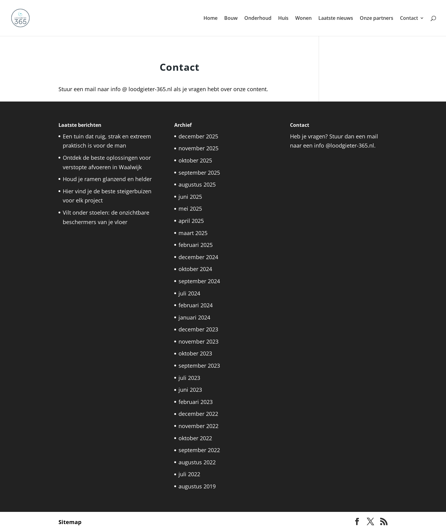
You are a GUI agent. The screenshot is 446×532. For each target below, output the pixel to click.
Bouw (231, 18)
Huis (283, 18)
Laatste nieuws (335, 18)
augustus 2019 (197, 486)
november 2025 (198, 148)
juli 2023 (189, 377)
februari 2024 (196, 305)
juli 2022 (189, 474)
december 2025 (198, 136)
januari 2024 (194, 317)
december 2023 (198, 329)
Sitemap (69, 522)
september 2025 (199, 172)
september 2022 (199, 450)
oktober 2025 (195, 160)
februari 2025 (196, 244)
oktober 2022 (195, 438)
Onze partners (376, 18)
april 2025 (191, 220)
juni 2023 (190, 389)
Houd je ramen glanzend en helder (107, 179)
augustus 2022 (197, 462)
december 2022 (198, 413)
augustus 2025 (197, 184)
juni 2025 (190, 196)
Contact (409, 18)
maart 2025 (193, 233)
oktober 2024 (195, 269)
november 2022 (198, 426)
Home (211, 18)
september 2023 (199, 365)
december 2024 (198, 257)
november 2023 (198, 341)
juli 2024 (189, 293)
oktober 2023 (195, 353)
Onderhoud (257, 18)
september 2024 (199, 281)
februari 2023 (196, 401)
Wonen (303, 18)
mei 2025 (190, 208)
